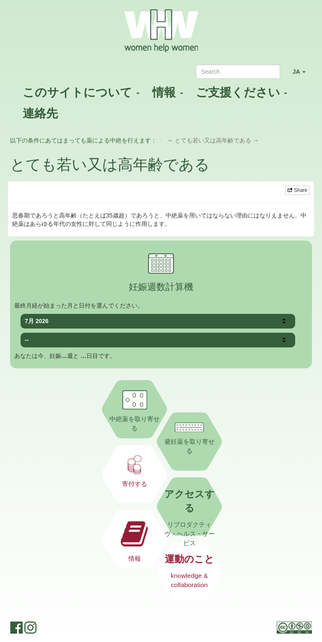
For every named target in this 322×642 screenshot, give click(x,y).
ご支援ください (242, 92)
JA (302, 75)
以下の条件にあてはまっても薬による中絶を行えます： (83, 140)
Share (297, 190)
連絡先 (40, 113)
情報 (167, 92)
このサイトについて (81, 92)
